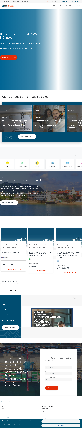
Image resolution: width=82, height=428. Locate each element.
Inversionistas (78, 5)
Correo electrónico (50, 377)
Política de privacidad (6, 424)
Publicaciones (4, 411)
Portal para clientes (74, 1)
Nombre (47, 365)
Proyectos (37, 5)
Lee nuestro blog (27, 136)
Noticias (3, 408)
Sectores (49, 5)
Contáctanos (45, 408)
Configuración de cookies (16, 424)
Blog (2, 406)
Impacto (62, 5)
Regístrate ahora (9, 57)
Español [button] (53, 1)
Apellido (47, 371)
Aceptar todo (61, 425)
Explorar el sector (9, 202)
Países (43, 5)
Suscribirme (51, 388)
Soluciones (55, 5)
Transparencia (63, 1)
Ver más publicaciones (11, 327)
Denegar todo (61, 421)
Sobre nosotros (29, 5)
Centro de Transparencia (47, 406)
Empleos (44, 411)
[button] (6, 136)
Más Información (14, 269)
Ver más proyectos (9, 281)
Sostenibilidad (69, 5)
